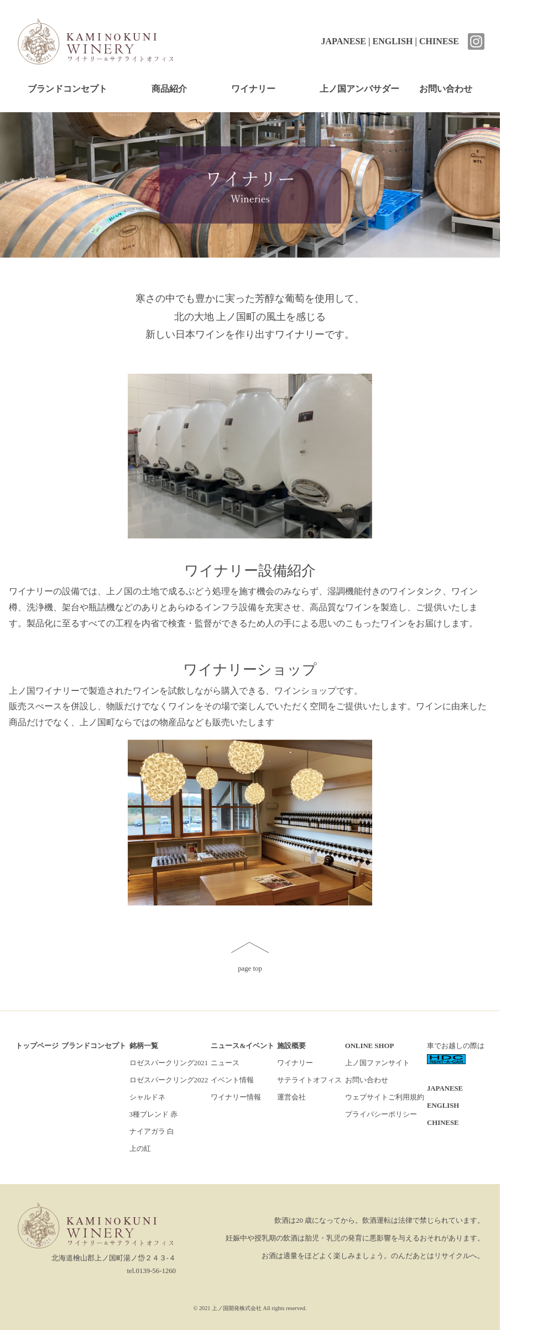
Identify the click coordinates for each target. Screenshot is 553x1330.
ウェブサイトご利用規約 (384, 1097)
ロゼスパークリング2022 (168, 1080)
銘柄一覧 (143, 1046)
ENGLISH (393, 41)
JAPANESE (343, 41)
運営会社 (291, 1097)
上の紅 (140, 1149)
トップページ (37, 1046)
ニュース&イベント (242, 1046)
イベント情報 (232, 1080)
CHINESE (439, 41)
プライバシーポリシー (381, 1114)
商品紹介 (169, 88)
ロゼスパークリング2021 (168, 1063)
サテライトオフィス (309, 1080)
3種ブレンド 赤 (153, 1114)
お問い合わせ (445, 88)
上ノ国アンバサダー (359, 88)
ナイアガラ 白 (151, 1131)
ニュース (225, 1063)
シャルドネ (147, 1097)
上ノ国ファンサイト (377, 1063)
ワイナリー (253, 88)
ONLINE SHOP (369, 1046)
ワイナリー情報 (236, 1097)
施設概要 (291, 1046)
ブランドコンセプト (67, 88)
